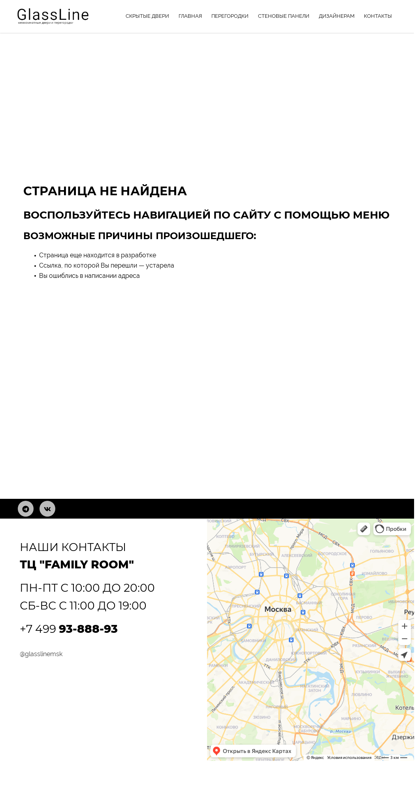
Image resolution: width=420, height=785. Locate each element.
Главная (190, 16)
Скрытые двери (147, 16)
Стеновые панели (283, 16)
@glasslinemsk (41, 654)
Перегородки (230, 16)
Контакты (378, 16)
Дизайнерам (336, 16)
